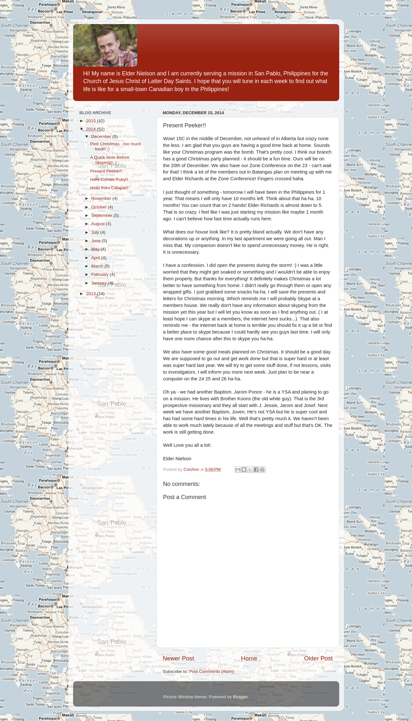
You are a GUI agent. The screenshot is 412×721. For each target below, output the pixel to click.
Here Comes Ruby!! (109, 179)
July (95, 232)
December (102, 136)
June (96, 240)
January (99, 283)
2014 (91, 129)
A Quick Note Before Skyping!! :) (109, 160)
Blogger (240, 696)
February (100, 274)
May (96, 249)
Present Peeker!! (106, 171)
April (96, 257)
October (99, 207)
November (102, 198)
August (98, 223)
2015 (91, 120)
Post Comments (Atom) (211, 671)
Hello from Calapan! (109, 187)
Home (249, 658)
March (98, 266)
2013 (91, 293)
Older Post (318, 658)
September (102, 215)
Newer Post (178, 658)
